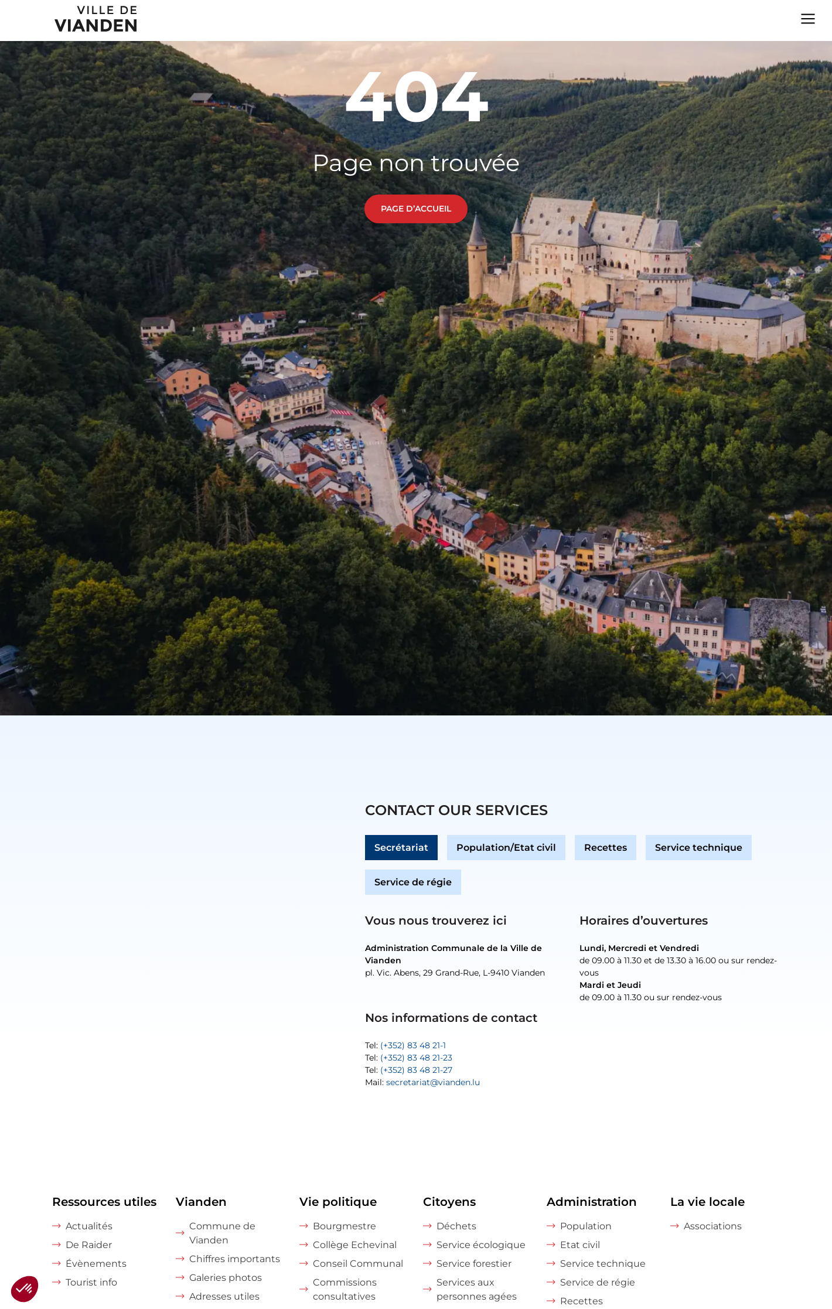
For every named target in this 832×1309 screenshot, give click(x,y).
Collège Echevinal (355, 1244)
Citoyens (449, 1202)
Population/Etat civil (506, 847)
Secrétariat (401, 847)
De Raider (89, 1244)
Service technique (698, 847)
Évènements (96, 1263)
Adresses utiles (224, 1296)
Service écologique (481, 1244)
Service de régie (413, 882)
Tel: (405, 1045)
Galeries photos (225, 1277)
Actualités (89, 1226)
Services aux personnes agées (477, 1289)
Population (586, 1226)
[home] (69, 20)
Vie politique (338, 1202)
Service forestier (474, 1263)
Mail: (422, 1082)
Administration (592, 1202)
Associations (713, 1226)
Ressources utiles (104, 1202)
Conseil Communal (358, 1263)
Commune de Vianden (222, 1233)
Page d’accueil (416, 208)
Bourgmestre (344, 1226)
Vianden (201, 1202)
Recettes (605, 847)
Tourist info (91, 1282)
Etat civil (580, 1244)
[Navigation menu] (808, 17)
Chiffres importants (234, 1258)
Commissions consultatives (345, 1289)
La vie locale (707, 1202)
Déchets (456, 1226)
